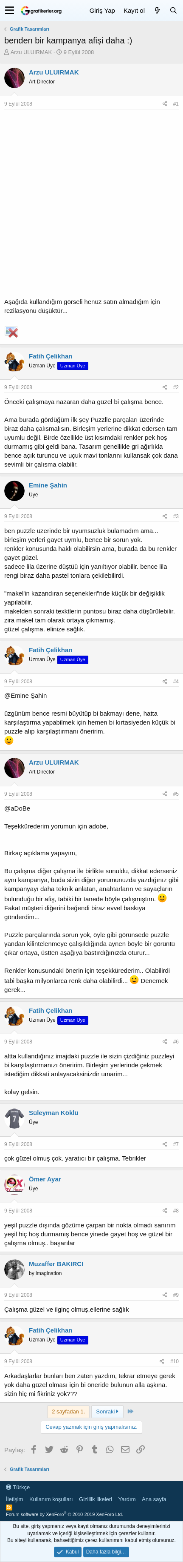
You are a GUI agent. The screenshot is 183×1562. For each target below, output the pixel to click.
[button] (9, 10)
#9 (176, 1295)
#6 (176, 1042)
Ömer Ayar (45, 1179)
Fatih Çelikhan (51, 356)
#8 (176, 1211)
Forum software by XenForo (64, 1514)
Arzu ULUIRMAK (31, 52)
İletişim (14, 1499)
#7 (176, 1144)
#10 (174, 1361)
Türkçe (18, 1487)
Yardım (127, 1499)
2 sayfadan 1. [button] (68, 1411)
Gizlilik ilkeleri (95, 1499)
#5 (176, 794)
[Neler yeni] (157, 10)
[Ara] (173, 10)
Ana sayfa (154, 1499)
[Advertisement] (91, 205)
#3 (176, 516)
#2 (176, 387)
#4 (176, 682)
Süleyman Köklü (54, 1112)
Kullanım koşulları (51, 1499)
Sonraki (107, 1411)
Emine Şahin (48, 485)
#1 (176, 104)
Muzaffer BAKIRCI (56, 1263)
